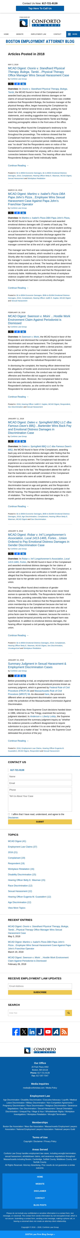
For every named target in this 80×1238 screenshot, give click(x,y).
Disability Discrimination (22, 874)
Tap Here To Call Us (40, 8)
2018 (19, 176)
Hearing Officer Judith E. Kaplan (46, 298)
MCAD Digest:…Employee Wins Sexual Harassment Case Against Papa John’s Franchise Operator (39, 945)
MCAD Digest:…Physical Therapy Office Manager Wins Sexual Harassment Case (38, 72)
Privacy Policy (50, 1141)
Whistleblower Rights (55, 1111)
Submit (40, 822)
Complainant (27, 176)
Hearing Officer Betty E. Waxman (46, 176)
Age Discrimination (29, 517)
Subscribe (39, 992)
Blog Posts (40, 1205)
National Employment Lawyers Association (35, 1129)
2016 (13, 852)
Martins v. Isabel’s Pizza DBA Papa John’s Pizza (45, 218)
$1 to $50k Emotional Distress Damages (33, 643)
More (74, 34)
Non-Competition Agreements (60, 1103)
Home (6, 34)
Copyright (28, 1141)
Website (19, 34)
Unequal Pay (25, 1111)
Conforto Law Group (50, 1227)
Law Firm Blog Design (39, 1234)
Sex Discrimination (15, 407)
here (47, 694)
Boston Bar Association (13, 1126)
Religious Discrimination (56, 1106)
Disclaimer (38, 1141)
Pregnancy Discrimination (14, 1106)
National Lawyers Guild (65, 1129)
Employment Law (38, 34)
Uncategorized (14, 648)
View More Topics (16, 908)
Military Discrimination (36, 1103)
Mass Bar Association (34, 1126)
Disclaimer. (13, 817)
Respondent (65, 404)
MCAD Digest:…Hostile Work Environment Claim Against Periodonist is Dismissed (39, 320)
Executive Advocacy (52, 1100)
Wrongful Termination (57, 1114)
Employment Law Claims (31, 748)
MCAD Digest (65, 176)
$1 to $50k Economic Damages (29, 173)
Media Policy (51, 1088)
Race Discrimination (20, 885)
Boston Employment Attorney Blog (40, 22)
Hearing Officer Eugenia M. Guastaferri (29, 897)
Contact (57, 34)
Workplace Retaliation (36, 178)
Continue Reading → (18, 165)
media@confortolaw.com (34, 1088)
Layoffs (65, 1100)
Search (68, 1013)
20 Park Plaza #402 (40, 1067)
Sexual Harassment (16, 178)
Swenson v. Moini (30, 337)
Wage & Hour (38, 1111)
